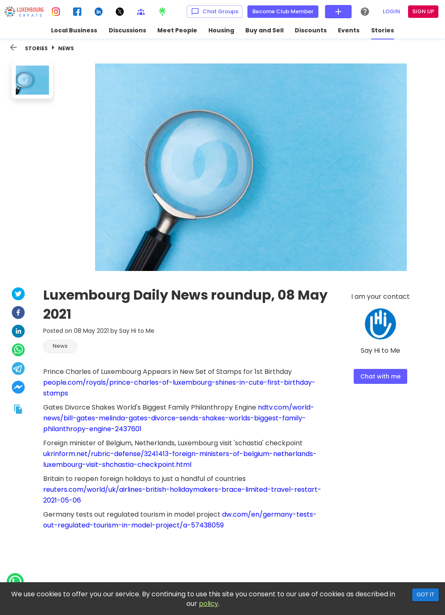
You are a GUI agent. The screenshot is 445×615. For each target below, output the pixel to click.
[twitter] (18, 295)
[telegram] (18, 369)
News (66, 48)
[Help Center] (365, 12)
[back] (13, 47)
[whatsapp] (18, 351)
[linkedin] (18, 332)
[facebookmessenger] (18, 388)
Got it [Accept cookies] (425, 594)
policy (208, 603)
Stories (36, 48)
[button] (60, 346)
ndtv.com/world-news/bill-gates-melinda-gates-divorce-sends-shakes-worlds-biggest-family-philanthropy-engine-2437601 (178, 418)
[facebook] (18, 313)
